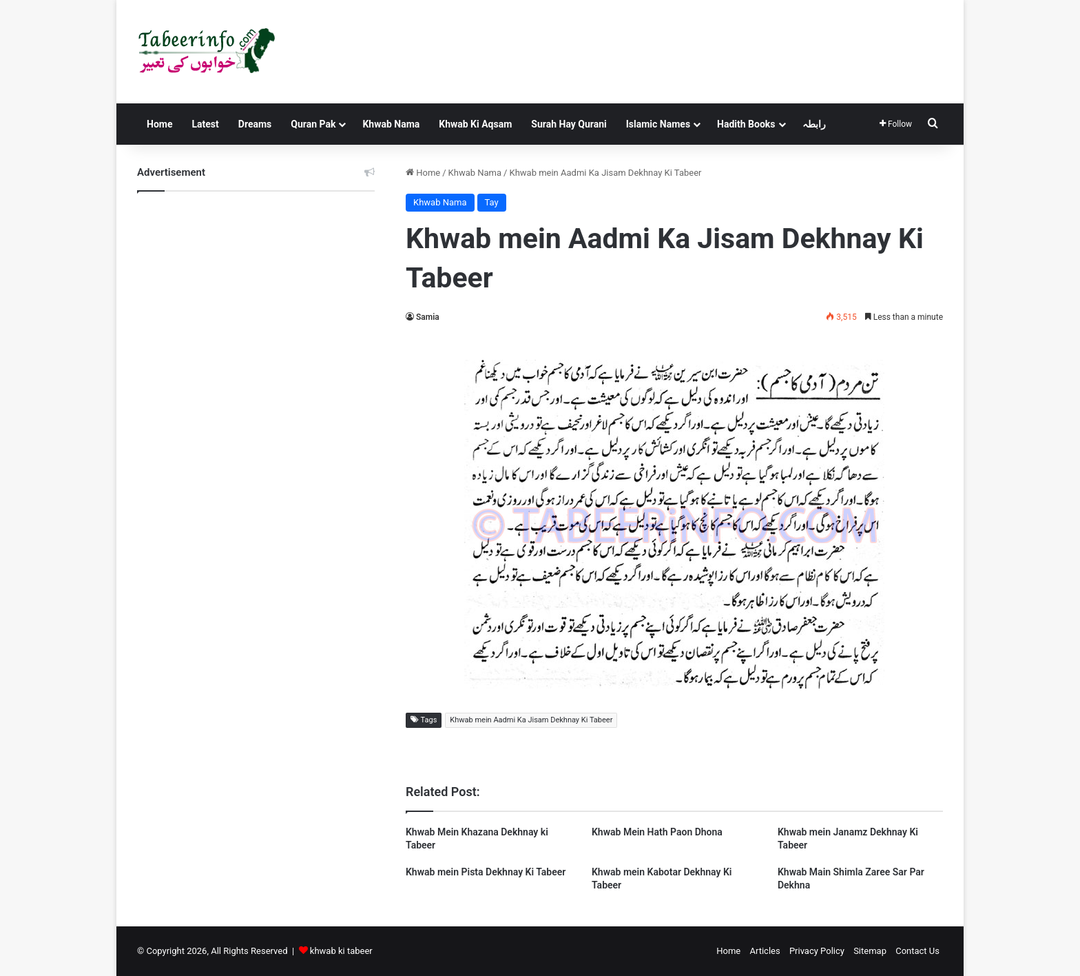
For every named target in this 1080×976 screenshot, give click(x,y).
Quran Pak (313, 124)
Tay (492, 202)
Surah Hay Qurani (568, 124)
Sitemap (869, 951)
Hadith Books (746, 124)
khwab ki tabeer (341, 951)
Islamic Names (658, 124)
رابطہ (814, 124)
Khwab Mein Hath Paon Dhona (657, 831)
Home (159, 124)
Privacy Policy (816, 951)
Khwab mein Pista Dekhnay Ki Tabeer (485, 871)
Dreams (254, 124)
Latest (204, 124)
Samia (427, 317)
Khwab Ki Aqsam (475, 124)
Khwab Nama (390, 124)
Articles (764, 951)
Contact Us (917, 951)
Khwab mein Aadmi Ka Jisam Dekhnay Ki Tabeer (531, 719)
